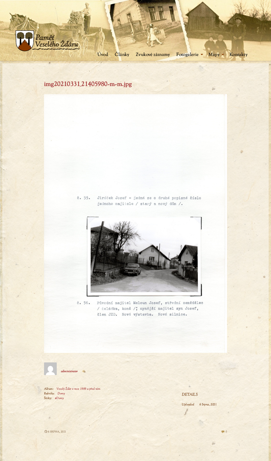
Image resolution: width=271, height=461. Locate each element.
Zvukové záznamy (153, 55)
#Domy (59, 398)
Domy (61, 394)
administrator (69, 371)
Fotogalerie (189, 55)
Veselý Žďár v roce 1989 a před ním (78, 389)
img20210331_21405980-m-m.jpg (88, 84)
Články (122, 55)
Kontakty (238, 55)
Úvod (102, 55)
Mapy (216, 55)
